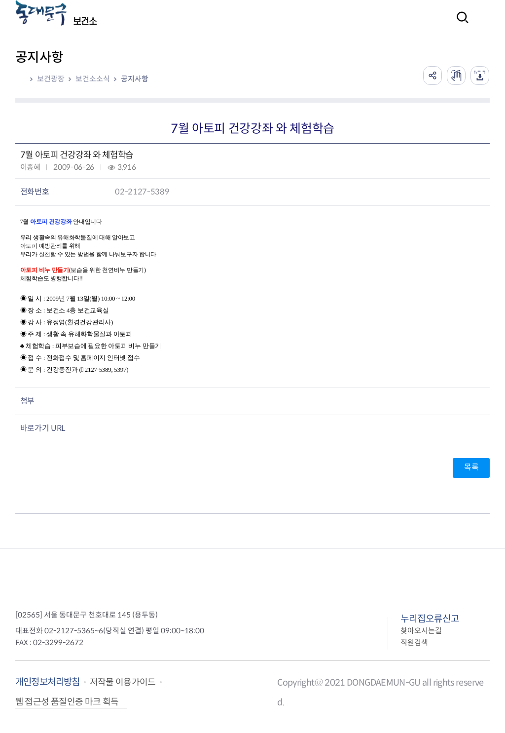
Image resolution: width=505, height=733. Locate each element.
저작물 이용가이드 (123, 682)
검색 (460, 24)
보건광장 (51, 78)
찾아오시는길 (421, 630)
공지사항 (134, 78)
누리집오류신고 (429, 618)
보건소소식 (92, 78)
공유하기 (430, 75)
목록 (471, 467)
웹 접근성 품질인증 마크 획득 (67, 701)
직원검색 (414, 642)
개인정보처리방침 (47, 682)
